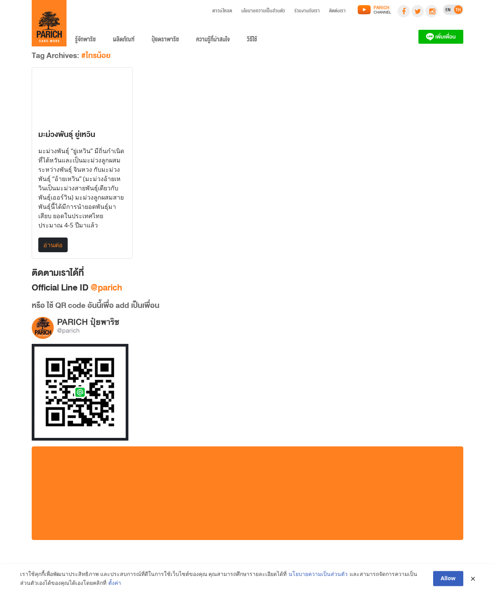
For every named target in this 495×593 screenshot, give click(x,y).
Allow (448, 579)
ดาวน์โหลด (222, 12)
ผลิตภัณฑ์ (124, 41)
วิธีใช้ (252, 41)
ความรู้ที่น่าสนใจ (213, 41)
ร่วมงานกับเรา (307, 12)
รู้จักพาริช (85, 41)
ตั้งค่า (114, 583)
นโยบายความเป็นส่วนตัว (263, 12)
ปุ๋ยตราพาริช (165, 41)
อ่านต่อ (53, 245)
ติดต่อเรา (337, 12)
